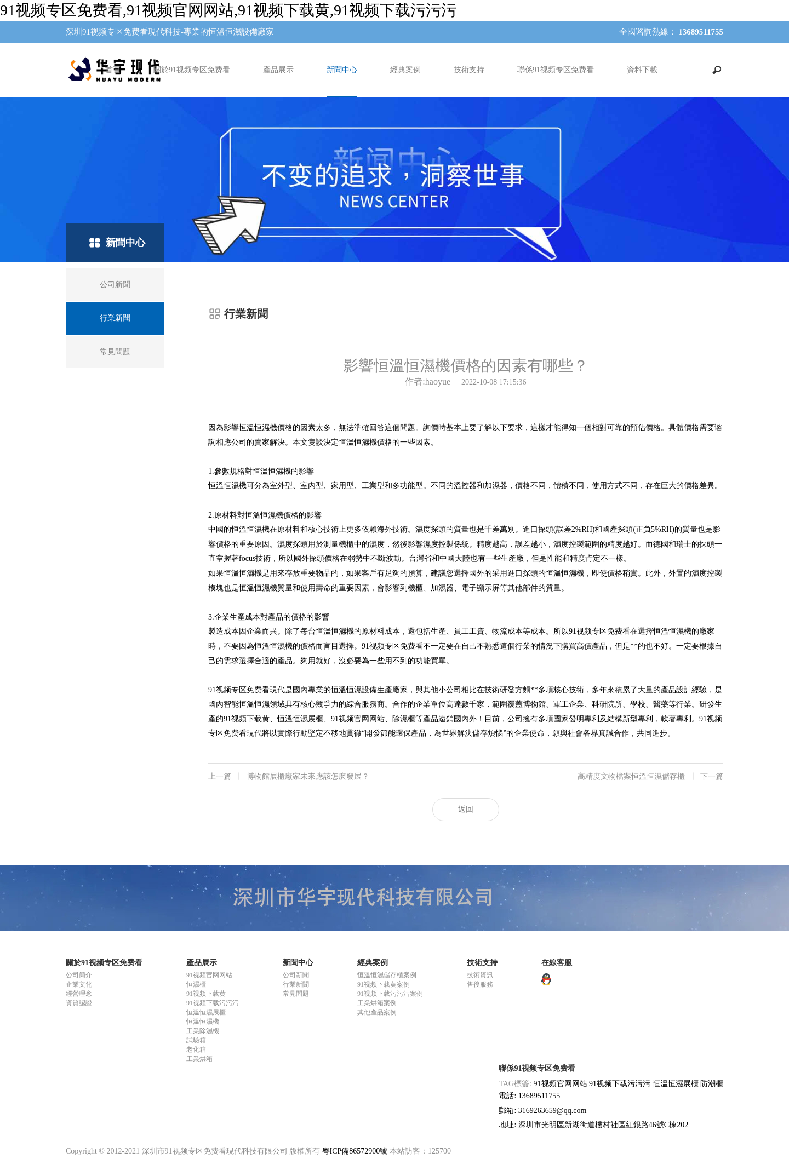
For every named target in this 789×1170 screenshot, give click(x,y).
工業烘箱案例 (377, 1003)
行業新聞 (296, 984)
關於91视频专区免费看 (191, 70)
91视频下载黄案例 (383, 984)
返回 (465, 809)
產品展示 (278, 70)
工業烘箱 (199, 1059)
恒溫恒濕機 (202, 1021)
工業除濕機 (202, 1031)
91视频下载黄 (206, 993)
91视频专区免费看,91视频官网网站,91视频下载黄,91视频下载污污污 (228, 10)
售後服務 (480, 984)
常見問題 (296, 993)
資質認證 (79, 1003)
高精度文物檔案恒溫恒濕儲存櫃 (650, 777)
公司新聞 (296, 975)
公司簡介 (79, 975)
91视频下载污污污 (212, 1003)
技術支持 (469, 70)
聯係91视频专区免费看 (555, 70)
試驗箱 (196, 1040)
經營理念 (79, 993)
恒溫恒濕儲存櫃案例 (386, 975)
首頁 (113, 70)
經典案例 (405, 70)
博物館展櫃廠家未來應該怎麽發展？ (288, 777)
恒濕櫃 (196, 984)
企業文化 (79, 984)
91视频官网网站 (209, 975)
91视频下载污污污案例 (390, 993)
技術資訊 (480, 975)
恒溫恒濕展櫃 (206, 1012)
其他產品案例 (377, 1012)
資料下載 (642, 70)
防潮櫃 (711, 1084)
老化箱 (196, 1049)
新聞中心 (342, 70)
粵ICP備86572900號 (355, 1151)
